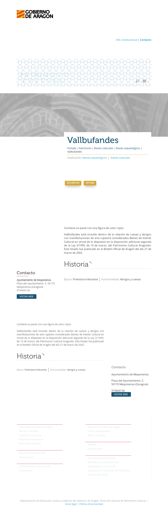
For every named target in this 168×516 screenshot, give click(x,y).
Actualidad (91, 440)
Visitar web (26, 297)
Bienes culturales (103, 148)
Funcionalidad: (110, 279)
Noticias (92, 445)
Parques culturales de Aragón (104, 427)
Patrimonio (85, 148)
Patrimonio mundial (30, 444)
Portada (71, 148)
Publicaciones (95, 449)
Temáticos (90, 422)
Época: (68, 279)
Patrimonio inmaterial (31, 439)
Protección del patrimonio (31, 448)
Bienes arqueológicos (128, 148)
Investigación (26, 457)
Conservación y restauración (34, 466)
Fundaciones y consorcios (102, 466)
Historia (90, 183)
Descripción (73, 183)
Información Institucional (101, 458)
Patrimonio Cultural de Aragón (36, 427)
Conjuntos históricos (30, 435)
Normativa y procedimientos (103, 462)
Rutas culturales (97, 435)
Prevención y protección (32, 453)
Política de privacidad (91, 504)
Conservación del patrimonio (32, 462)
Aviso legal (71, 504)
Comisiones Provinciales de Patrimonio (109, 471)
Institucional (92, 453)
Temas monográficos (99, 431)
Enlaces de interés (98, 475)
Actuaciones (25, 471)
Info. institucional (126, 40)
